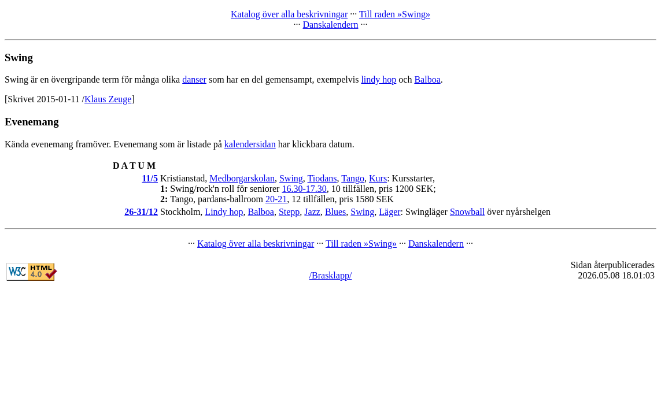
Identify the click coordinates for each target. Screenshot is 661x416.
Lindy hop (224, 212)
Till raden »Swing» (394, 14)
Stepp (289, 212)
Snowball (467, 212)
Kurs (378, 178)
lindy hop (378, 79)
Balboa (427, 79)
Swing (291, 178)
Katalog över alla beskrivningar (289, 14)
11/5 (150, 178)
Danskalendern (331, 24)
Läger (389, 212)
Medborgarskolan (242, 178)
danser (194, 79)
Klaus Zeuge (107, 99)
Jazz (312, 212)
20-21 (276, 199)
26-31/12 (141, 212)
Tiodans (322, 178)
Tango (352, 178)
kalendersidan (250, 144)
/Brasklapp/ (330, 275)
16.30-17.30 (304, 189)
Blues (335, 212)
